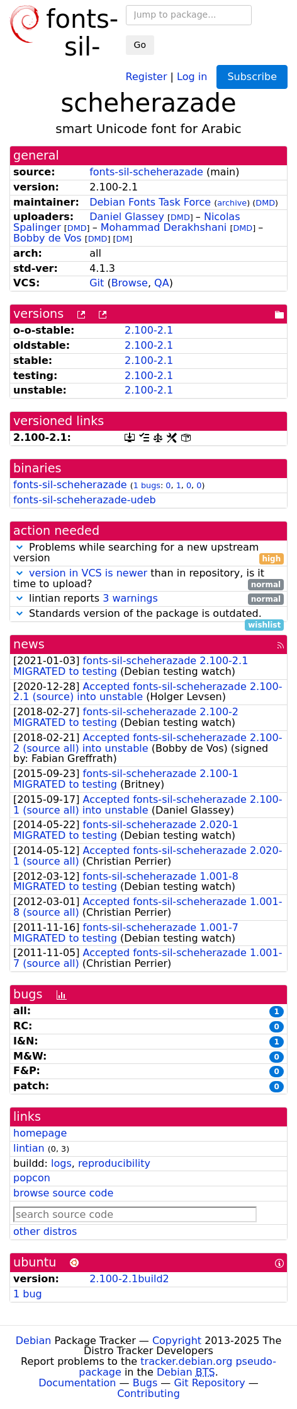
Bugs (145, 1383)
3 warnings (130, 598)
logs (61, 1163)
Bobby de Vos (47, 238)
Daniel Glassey (126, 217)
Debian (34, 1341)
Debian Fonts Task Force (150, 202)
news (29, 644)
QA (161, 283)
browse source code (63, 1193)
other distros (45, 1231)
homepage (40, 1133)
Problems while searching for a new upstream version (148, 553)
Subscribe (252, 77)
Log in (192, 76)
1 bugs (146, 485)
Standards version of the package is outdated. (148, 614)
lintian (29, 1148)
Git (96, 283)
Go (140, 45)
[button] (19, 547)
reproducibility (114, 1163)
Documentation (77, 1383)
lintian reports (148, 598)
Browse (129, 283)
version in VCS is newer (88, 573)
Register (146, 76)
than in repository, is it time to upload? (148, 579)
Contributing (148, 1394)
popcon (31, 1178)
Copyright (176, 1341)
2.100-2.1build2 (129, 1279)
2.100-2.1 (149, 330)
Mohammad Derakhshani (164, 227)
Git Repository (209, 1383)
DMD (265, 203)
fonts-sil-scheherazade (146, 172)
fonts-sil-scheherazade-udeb (84, 500)
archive (232, 203)
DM (122, 238)
